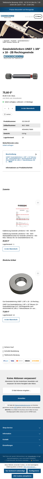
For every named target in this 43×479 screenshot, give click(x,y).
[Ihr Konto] (30, 16)
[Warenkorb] (32, 16)
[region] (21, 76)
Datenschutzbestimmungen (22, 405)
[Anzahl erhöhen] (12, 108)
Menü (38, 16)
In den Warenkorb (27, 108)
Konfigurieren (34, 471)
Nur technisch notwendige (15, 471)
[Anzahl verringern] (5, 108)
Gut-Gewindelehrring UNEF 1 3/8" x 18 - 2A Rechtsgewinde (21, 301)
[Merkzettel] (28, 16)
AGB (15, 407)
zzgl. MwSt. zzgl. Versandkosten (12, 98)
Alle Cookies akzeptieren (22, 476)
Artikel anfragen (8, 145)
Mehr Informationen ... (30, 467)
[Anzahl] (8, 108)
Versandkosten (32, 456)
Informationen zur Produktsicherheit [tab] (19, 168)
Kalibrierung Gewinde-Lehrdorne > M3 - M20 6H (19, 231)
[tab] (21, 158)
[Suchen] (26, 16)
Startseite (6, 41)
